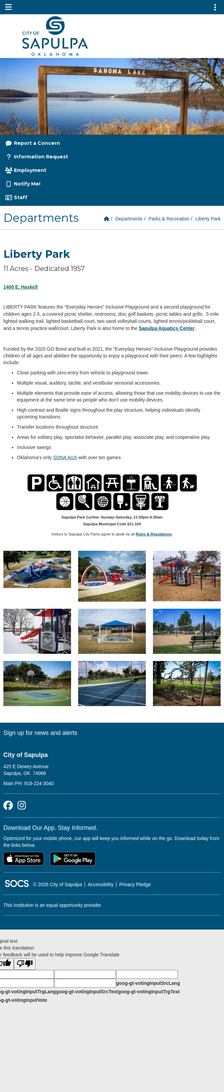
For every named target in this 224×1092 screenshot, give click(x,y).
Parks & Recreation (169, 218)
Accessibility (100, 884)
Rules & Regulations (154, 534)
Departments (128, 218)
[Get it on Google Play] (72, 858)
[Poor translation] (25, 964)
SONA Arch (65, 457)
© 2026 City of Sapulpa (57, 884)
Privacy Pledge (135, 884)
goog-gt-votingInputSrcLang (148, 983)
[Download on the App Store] (23, 858)
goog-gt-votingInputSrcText (87, 991)
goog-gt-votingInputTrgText (148, 991)
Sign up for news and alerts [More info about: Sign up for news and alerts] (40, 732)
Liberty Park (208, 218)
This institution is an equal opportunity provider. (52, 905)
